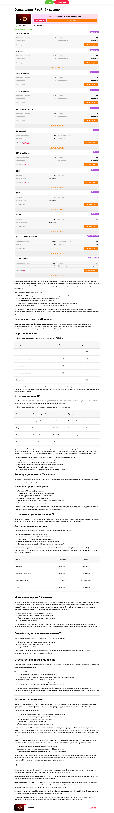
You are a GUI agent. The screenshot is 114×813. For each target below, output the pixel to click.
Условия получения (57, 68)
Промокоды (91, 45)
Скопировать (90, 142)
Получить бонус (72, 21)
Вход (49, 2)
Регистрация (62, 2)
